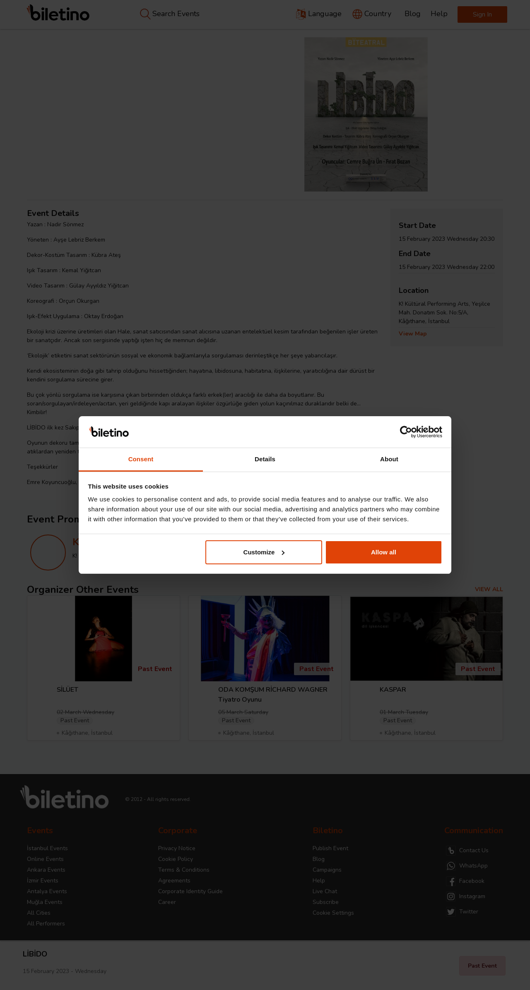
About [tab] (389, 459)
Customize (264, 552)
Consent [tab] (141, 459)
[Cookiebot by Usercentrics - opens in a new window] (406, 432)
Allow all (383, 552)
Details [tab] (265, 459)
